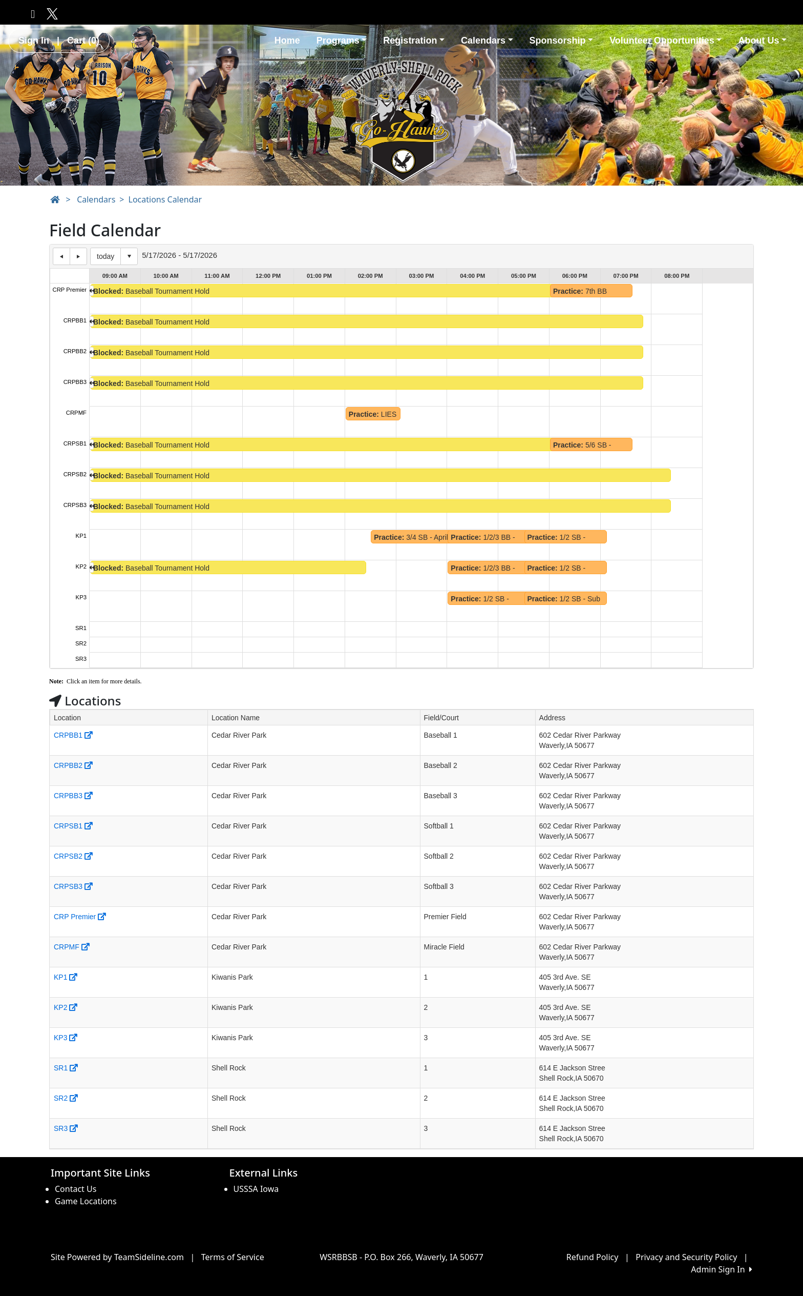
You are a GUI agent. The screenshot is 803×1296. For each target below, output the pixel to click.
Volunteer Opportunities (665, 40)
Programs (341, 40)
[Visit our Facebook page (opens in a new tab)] (33, 13)
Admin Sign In (721, 1269)
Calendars (487, 40)
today (105, 256)
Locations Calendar (165, 199)
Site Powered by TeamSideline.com (117, 1257)
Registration (414, 40)
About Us (762, 40)
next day (78, 256)
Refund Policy (592, 1257)
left (92, 291)
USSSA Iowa (256, 1188)
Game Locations (86, 1201)
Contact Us (75, 1188)
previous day (61, 256)
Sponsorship (562, 40)
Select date (129, 256)
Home (287, 40)
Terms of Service (232, 1257)
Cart (83, 40)
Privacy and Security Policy (686, 1257)
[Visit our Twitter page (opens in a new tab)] (50, 13)
